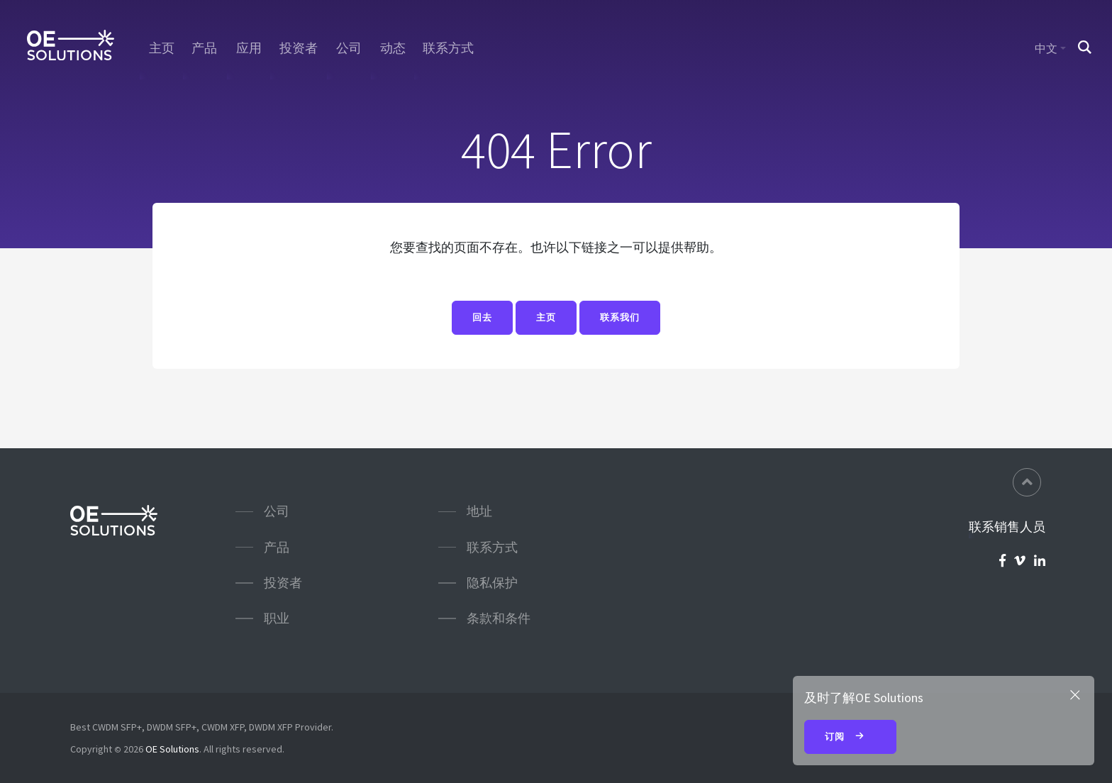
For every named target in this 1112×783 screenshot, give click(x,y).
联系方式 (448, 48)
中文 (1046, 48)
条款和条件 (498, 618)
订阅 (850, 738)
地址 (479, 511)
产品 (205, 48)
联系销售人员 (1007, 527)
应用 (249, 48)
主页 (161, 48)
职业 (276, 618)
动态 (392, 48)
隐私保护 (492, 582)
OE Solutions (172, 749)
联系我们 (620, 318)
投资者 (298, 48)
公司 (349, 48)
